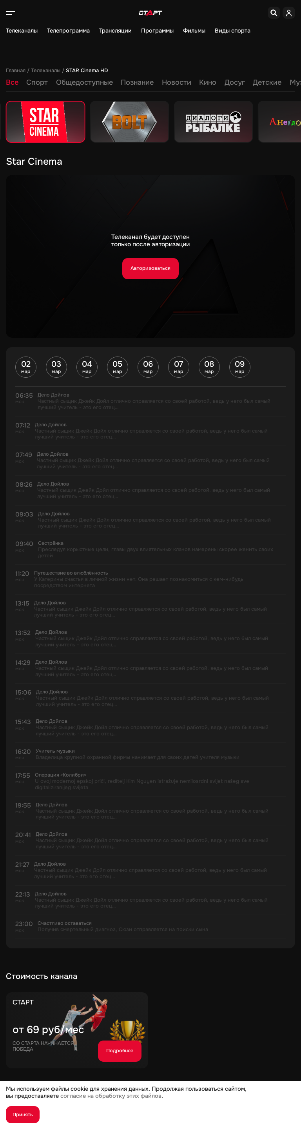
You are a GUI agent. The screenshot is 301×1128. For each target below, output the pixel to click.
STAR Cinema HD (87, 70)
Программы (157, 30)
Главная (15, 70)
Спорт (37, 82)
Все (12, 82)
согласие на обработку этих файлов (110, 1095)
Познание (137, 82)
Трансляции (115, 30)
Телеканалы (22, 30)
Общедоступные (84, 82)
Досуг (235, 82)
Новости (176, 82)
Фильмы (194, 30)
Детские (267, 82)
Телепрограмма (68, 30)
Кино (207, 82)
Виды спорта (232, 30)
